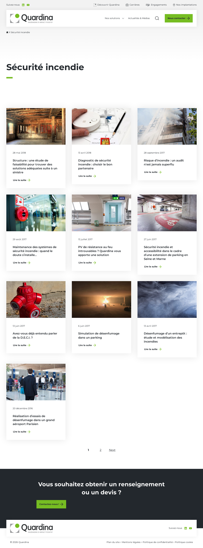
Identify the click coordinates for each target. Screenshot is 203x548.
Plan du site (113, 542)
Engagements (159, 4)
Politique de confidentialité (158, 542)
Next (113, 450)
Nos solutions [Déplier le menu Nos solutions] (112, 18)
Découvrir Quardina (108, 4)
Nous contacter (177, 18)
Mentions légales (131, 542)
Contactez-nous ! (49, 504)
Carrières (135, 4)
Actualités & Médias (139, 18)
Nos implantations (186, 4)
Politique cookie (184, 542)
